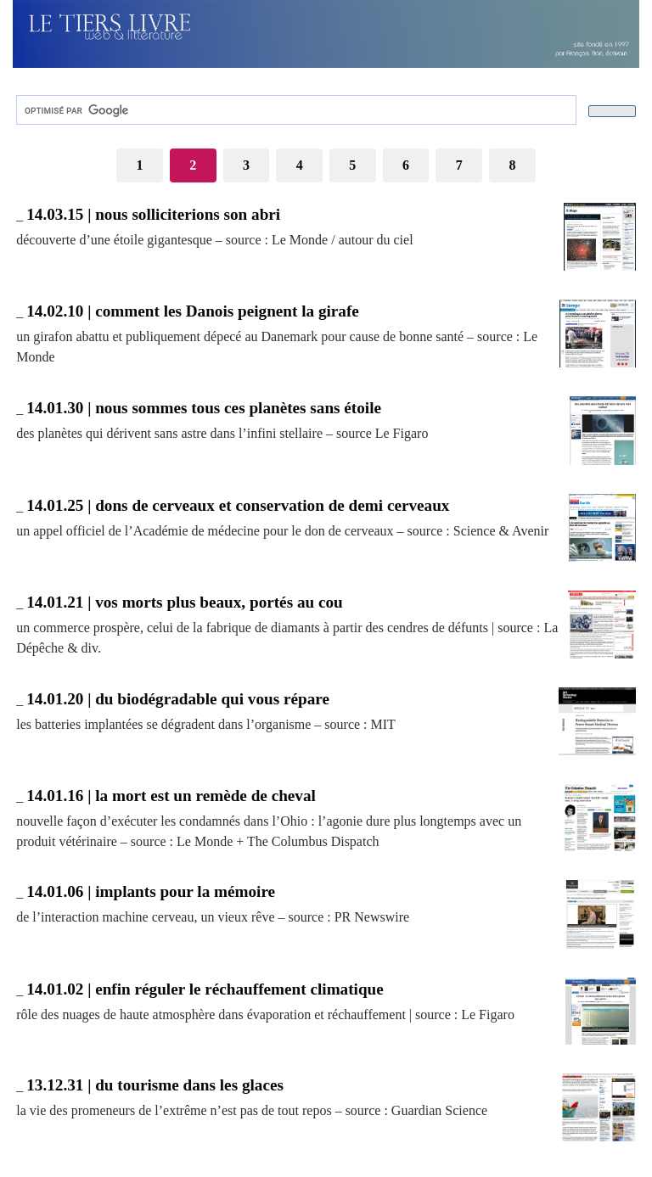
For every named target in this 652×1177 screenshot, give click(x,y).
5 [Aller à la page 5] (352, 165)
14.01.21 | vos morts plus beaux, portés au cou (184, 602)
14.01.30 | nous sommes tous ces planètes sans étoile (203, 408)
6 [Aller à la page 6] (405, 165)
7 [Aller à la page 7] (459, 165)
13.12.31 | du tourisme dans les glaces (155, 1085)
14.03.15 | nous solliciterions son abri (153, 214)
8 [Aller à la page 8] (512, 165)
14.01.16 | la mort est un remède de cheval (171, 795)
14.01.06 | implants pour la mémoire (150, 891)
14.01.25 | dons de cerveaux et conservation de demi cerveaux (237, 505)
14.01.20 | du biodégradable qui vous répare (177, 699)
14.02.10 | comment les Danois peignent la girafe (192, 311)
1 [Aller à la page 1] (139, 165)
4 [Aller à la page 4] (299, 165)
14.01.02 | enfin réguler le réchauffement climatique (205, 989)
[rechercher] (295, 110)
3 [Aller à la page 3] (246, 165)
